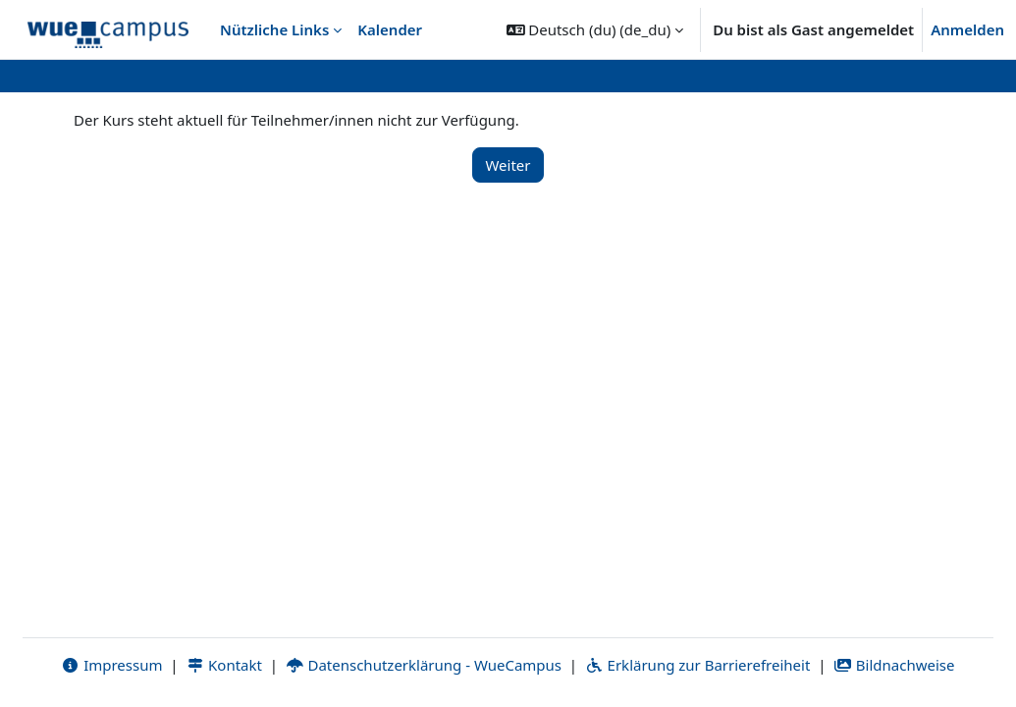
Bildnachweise (893, 665)
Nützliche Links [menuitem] (274, 29)
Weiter (507, 165)
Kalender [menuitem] (389, 29)
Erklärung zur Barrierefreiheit (697, 665)
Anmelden (967, 29)
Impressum (111, 665)
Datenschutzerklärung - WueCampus (423, 665)
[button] (595, 29)
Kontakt (224, 665)
